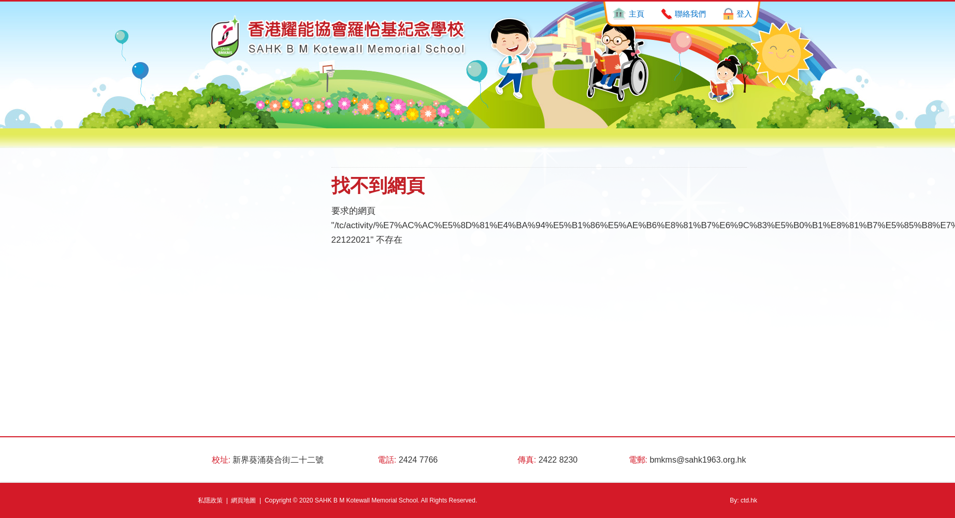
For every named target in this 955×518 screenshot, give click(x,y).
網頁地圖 (243, 500)
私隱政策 (210, 500)
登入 (744, 13)
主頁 (636, 13)
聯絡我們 (690, 13)
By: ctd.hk (743, 500)
